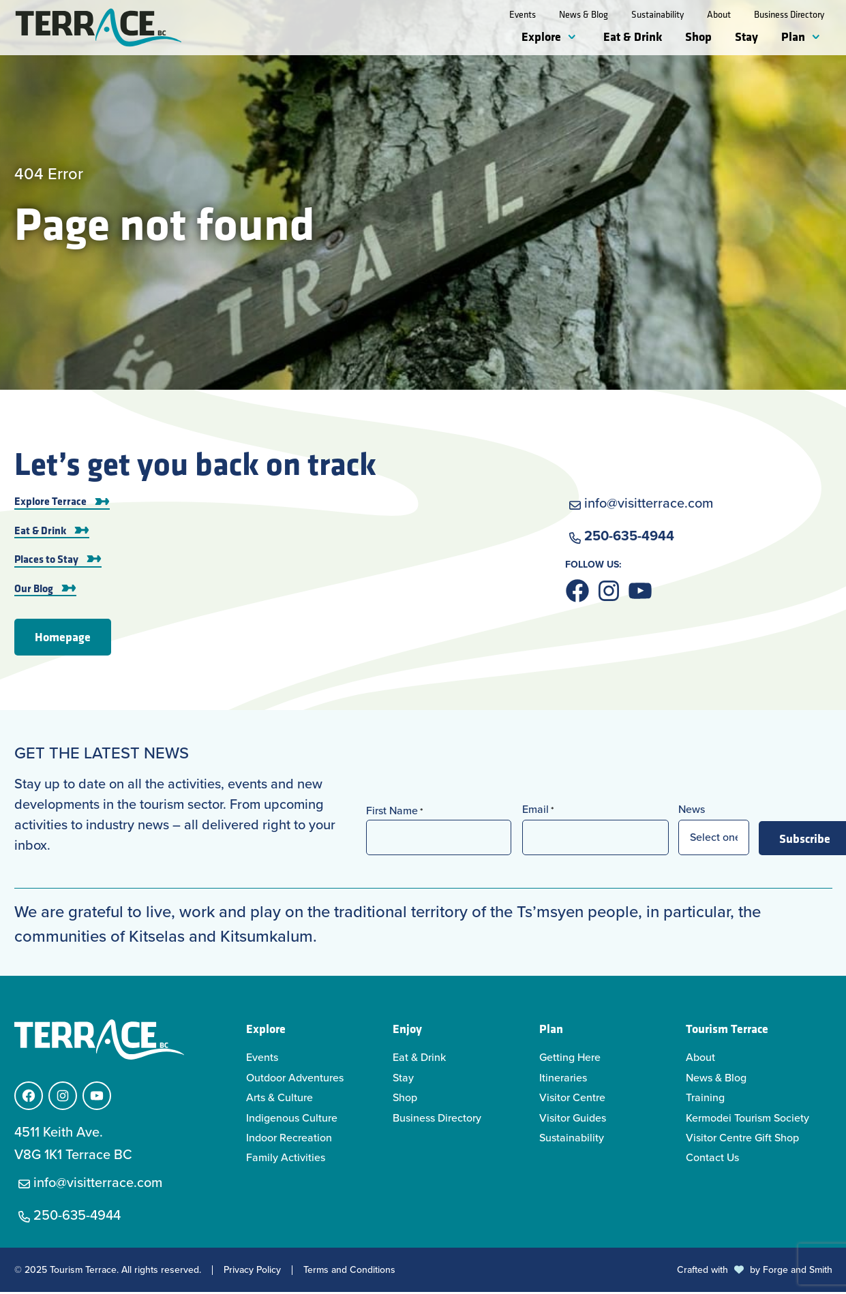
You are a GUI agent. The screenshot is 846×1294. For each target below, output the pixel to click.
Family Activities (285, 1159)
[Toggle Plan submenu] (818, 37)
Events (522, 14)
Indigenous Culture (291, 1120)
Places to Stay (46, 560)
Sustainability (657, 14)
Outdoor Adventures (295, 1080)
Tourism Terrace (727, 1030)
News (691, 811)
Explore (541, 36)
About (719, 14)
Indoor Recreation (289, 1139)
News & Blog (583, 14)
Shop (698, 36)
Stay (746, 36)
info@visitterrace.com (648, 505)
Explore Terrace (50, 502)
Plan (793, 36)
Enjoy (407, 1030)
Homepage (63, 638)
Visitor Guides (572, 1120)
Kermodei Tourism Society (747, 1120)
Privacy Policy (252, 1272)
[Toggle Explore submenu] (574, 37)
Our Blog (33, 589)
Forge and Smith (797, 1272)
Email (538, 811)
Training (705, 1099)
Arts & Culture (279, 1099)
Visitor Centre (572, 1099)
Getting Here (570, 1059)
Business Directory (789, 14)
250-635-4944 (629, 537)
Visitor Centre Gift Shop (742, 1139)
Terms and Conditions (349, 1272)
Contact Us (712, 1159)
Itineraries (563, 1080)
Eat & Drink (632, 36)
